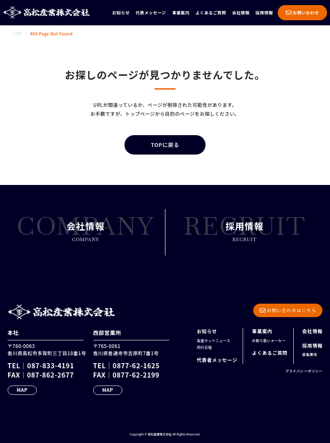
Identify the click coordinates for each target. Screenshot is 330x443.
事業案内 (180, 12)
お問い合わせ (302, 12)
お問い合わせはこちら (288, 310)
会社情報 (240, 12)
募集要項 (309, 354)
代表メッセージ (150, 12)
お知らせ (121, 12)
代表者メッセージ (217, 359)
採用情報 (264, 12)
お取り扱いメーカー (269, 340)
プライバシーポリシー (303, 370)
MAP (21, 389)
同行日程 (204, 347)
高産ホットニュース (213, 340)
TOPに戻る (165, 145)
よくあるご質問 (210, 12)
